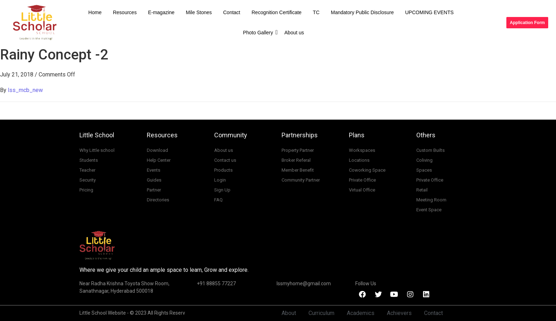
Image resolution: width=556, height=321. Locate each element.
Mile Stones (199, 12)
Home (94, 12)
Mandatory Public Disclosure (362, 12)
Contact (231, 12)
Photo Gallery (259, 32)
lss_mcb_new (25, 90)
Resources (125, 12)
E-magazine (161, 12)
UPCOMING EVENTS (429, 12)
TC (316, 12)
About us (294, 32)
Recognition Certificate (277, 12)
